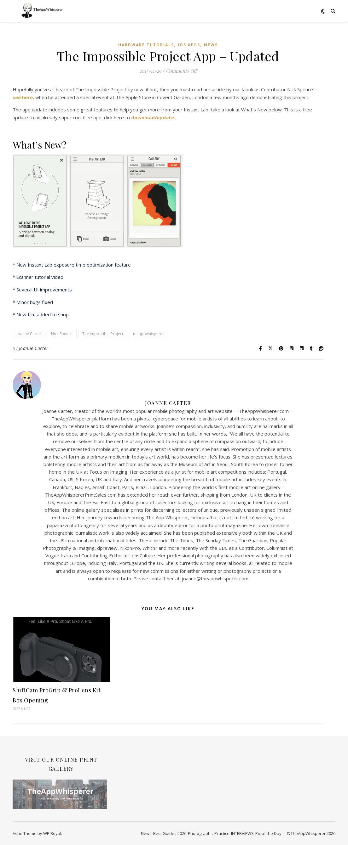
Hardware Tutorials (146, 45)
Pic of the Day (268, 833)
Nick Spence (61, 333)
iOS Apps (189, 45)
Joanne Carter (29, 333)
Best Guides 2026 (169, 833)
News (211, 45)
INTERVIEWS (242, 833)
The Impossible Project (102, 333)
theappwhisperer (148, 333)
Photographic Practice (208, 833)
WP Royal (52, 833)
